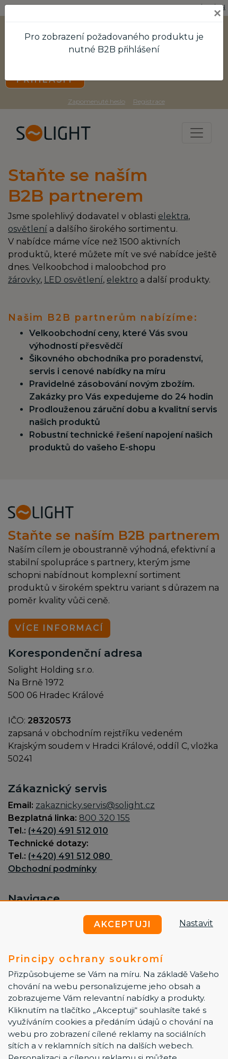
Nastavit (196, 923)
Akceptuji (123, 924)
